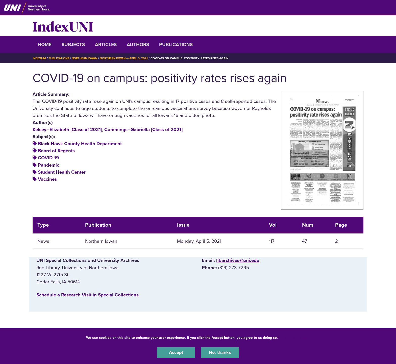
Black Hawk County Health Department (80, 143)
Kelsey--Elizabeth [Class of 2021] (67, 129)
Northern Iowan (87, 58)
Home (45, 44)
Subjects (73, 44)
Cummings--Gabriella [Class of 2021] (143, 129)
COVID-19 (48, 158)
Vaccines (47, 179)
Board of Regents (56, 151)
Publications (176, 44)
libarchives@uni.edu (237, 260)
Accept (176, 352)
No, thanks (220, 352)
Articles (106, 44)
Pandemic (48, 165)
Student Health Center (62, 172)
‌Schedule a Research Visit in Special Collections (87, 294)
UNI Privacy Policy (295, 337)
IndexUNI (63, 26)
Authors (138, 44)
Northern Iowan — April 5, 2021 (128, 58)
